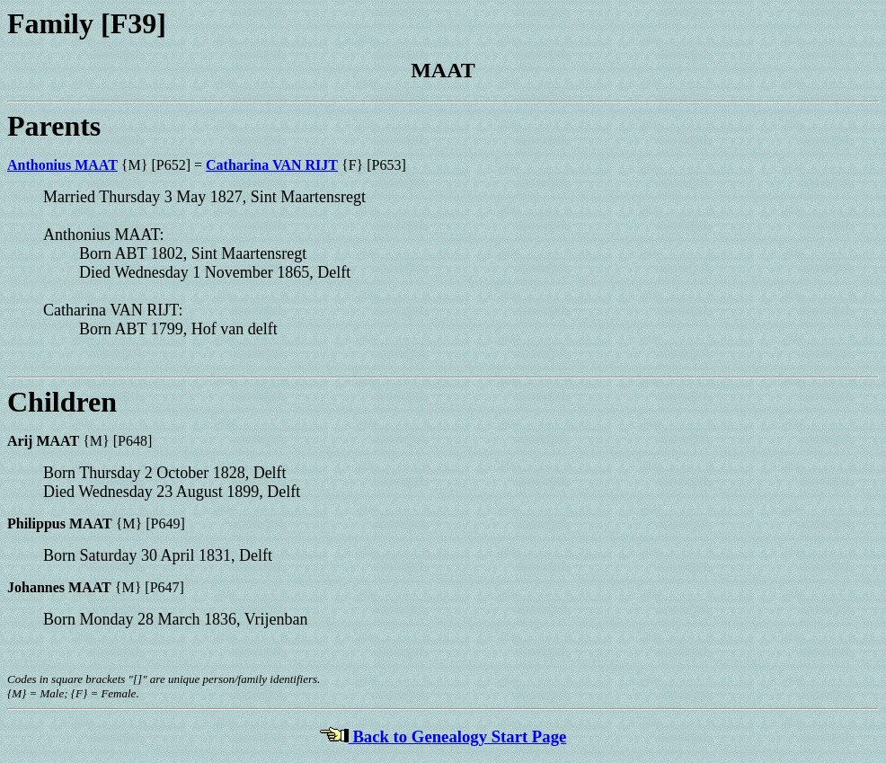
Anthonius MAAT (62, 165)
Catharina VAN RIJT (272, 165)
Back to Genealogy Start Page (443, 736)
